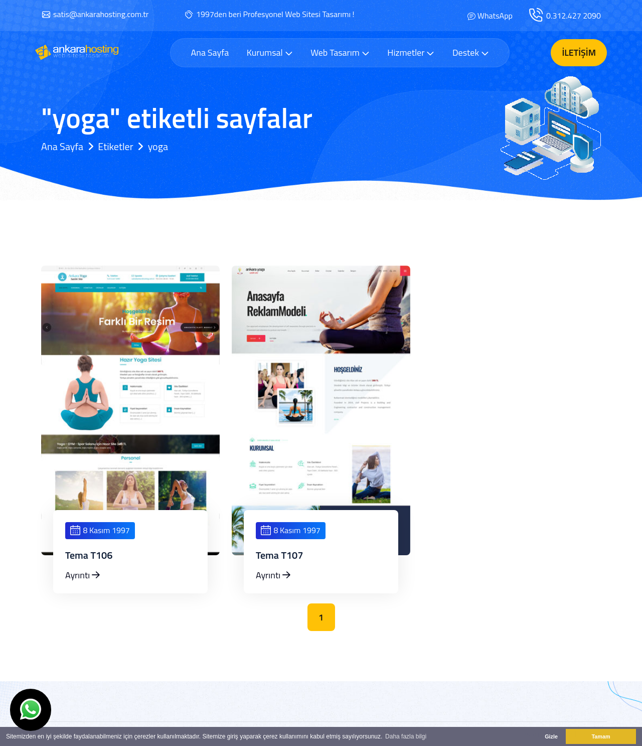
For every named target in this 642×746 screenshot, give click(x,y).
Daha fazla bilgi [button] (405, 736)
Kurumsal (270, 52)
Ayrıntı (82, 575)
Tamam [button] (600, 736)
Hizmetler (410, 52)
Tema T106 (89, 555)
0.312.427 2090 (573, 16)
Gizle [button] (551, 736)
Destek (470, 52)
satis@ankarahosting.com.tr (100, 14)
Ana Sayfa (210, 52)
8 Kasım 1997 (100, 530)
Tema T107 (279, 555)
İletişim (579, 52)
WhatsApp (495, 16)
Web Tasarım (340, 52)
